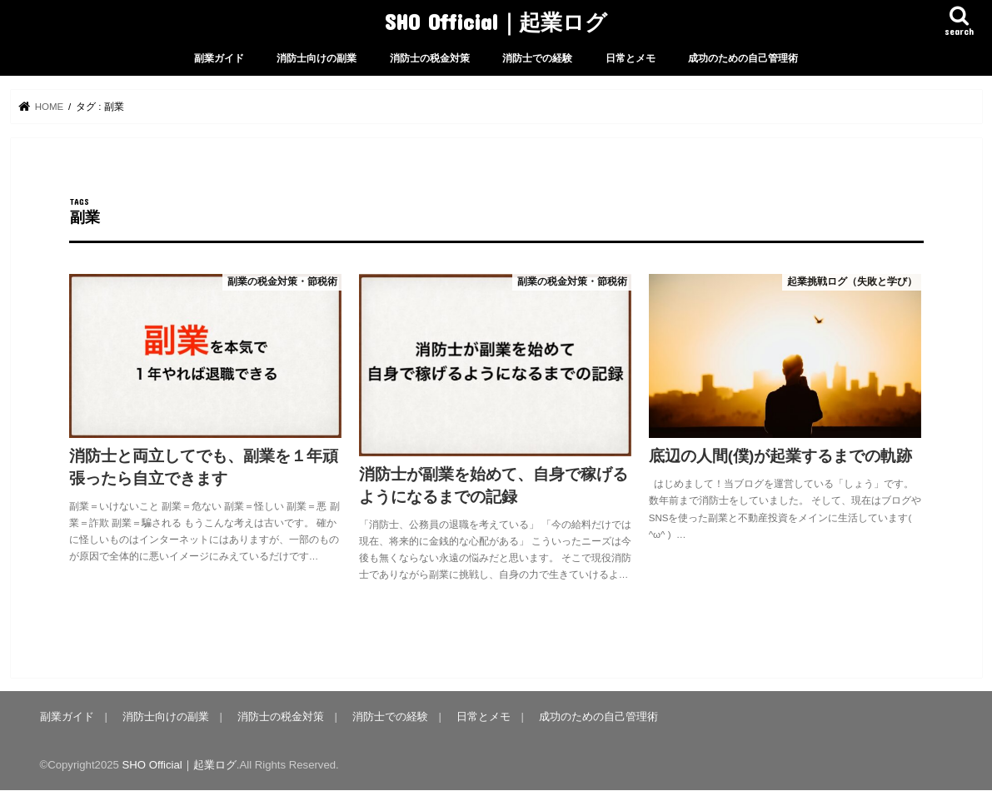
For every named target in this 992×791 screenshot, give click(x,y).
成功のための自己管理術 (743, 58)
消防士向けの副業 (316, 58)
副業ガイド (219, 58)
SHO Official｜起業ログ (496, 21)
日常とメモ (631, 58)
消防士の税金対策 (430, 58)
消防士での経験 (537, 58)
